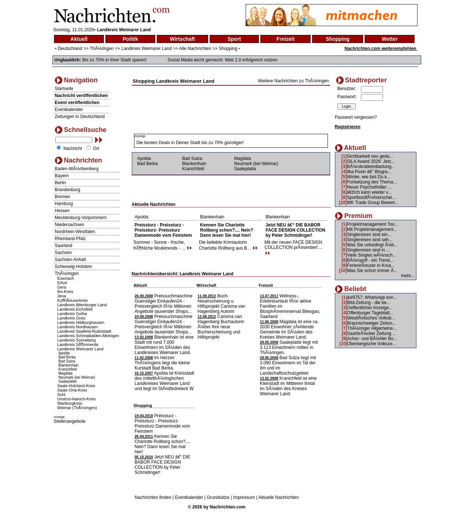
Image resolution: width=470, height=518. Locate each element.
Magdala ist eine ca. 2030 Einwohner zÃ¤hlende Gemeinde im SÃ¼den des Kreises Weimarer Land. (289, 329)
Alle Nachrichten (195, 48)
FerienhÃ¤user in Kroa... (371, 265)
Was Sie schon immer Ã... (372, 270)
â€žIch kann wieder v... (369, 192)
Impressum (244, 497)
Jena (61, 296)
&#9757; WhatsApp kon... (372, 297)
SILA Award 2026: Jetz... (371, 161)
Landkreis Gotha (72, 313)
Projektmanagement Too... (372, 224)
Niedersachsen (69, 224)
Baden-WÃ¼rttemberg (76, 168)
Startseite (64, 88)
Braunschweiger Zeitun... (371, 323)
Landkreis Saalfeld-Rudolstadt (84, 331)
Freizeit (285, 39)
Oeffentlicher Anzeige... (370, 307)
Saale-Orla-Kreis (72, 390)
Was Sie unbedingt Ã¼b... (372, 244)
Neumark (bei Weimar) (76, 377)
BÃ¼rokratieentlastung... (371, 166)
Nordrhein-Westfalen (75, 231)
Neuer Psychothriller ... (369, 187)
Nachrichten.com (227, 507)
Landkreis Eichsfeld (74, 309)
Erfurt (62, 283)
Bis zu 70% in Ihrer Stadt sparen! (114, 59)
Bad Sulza (66, 361)
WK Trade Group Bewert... (373, 202)
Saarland (63, 245)
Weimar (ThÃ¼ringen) (77, 408)
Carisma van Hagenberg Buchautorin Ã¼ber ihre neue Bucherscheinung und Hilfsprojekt (221, 327)
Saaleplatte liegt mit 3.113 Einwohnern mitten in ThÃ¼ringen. (289, 347)
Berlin (60, 182)
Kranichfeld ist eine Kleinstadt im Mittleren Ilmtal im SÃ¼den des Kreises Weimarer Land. (288, 386)
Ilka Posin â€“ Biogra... (369, 171)
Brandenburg (67, 189)
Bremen (62, 196)
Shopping (338, 39)
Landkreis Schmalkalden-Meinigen (88, 335)
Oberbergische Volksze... (371, 343)
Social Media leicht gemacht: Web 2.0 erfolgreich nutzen (222, 59)
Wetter (389, 39)
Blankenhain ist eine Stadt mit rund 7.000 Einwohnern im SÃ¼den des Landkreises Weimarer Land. (164, 345)
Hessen (62, 210)
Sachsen (63, 252)
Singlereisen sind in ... (368, 250)
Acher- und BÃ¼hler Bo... (372, 338)
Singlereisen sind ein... (369, 234)
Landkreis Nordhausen (77, 327)
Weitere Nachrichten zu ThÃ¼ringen (293, 80)
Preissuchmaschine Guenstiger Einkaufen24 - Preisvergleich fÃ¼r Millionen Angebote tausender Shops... (163, 303)
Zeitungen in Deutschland (80, 116)
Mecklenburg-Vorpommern (80, 217)
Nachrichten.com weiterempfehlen (380, 48)
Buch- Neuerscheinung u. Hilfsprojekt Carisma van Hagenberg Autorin (221, 303)
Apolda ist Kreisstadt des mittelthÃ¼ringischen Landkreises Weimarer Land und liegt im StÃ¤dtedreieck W (164, 381)
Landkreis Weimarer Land (146, 48)
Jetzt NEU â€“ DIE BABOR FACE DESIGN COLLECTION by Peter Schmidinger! (295, 230)
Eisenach (65, 278)
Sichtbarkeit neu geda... (370, 156)
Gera (61, 287)
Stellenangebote (70, 421)
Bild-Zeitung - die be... (368, 302)
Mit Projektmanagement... (372, 229)
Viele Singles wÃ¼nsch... (372, 255)
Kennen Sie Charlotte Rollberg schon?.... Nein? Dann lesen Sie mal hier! (226, 230)
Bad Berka (67, 357)
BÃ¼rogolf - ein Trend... (370, 260)
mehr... (408, 275)
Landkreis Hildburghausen (80, 322)
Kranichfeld (67, 369)
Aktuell (79, 39)
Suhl (61, 394)
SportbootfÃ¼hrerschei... (371, 197)
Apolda (64, 353)
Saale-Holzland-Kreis (76, 385)
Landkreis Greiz (71, 318)
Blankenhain (68, 365)
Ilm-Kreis (65, 291)
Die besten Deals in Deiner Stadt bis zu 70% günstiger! (190, 142)
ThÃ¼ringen (101, 48)
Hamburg (64, 203)
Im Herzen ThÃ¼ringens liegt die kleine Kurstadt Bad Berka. (162, 363)
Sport (234, 39)
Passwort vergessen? (356, 117)
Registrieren (348, 126)
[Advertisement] (231, 93)
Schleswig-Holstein (73, 266)
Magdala (65, 373)
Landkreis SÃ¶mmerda (77, 344)
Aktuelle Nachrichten (278, 497)
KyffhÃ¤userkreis (72, 300)
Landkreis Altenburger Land (82, 305)
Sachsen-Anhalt (70, 259)
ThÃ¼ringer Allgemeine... (372, 328)
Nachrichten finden (153, 497)
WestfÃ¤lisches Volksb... (371, 318)
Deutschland (70, 48)
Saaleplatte (67, 381)
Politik (130, 39)
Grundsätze (218, 497)
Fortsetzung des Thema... (372, 182)
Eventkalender (69, 109)
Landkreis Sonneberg (76, 340)
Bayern (62, 175)
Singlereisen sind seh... (370, 239)
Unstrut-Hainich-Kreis (76, 399)
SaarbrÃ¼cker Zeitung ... (371, 333)
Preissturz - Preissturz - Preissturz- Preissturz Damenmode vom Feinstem (163, 230)
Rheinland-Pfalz (70, 238)
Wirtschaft (182, 39)
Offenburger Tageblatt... (370, 312)
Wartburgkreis (69, 403)
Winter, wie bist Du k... (369, 176)
